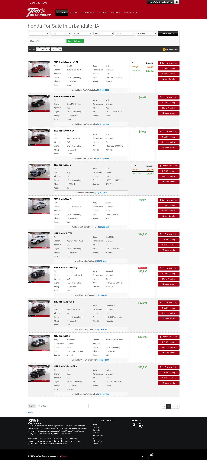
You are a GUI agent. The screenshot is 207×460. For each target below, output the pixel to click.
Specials (96, 433)
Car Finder (96, 430)
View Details (169, 79)
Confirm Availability (168, 63)
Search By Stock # (75, 41)
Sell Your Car (97, 441)
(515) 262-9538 (103, 90)
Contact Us (97, 443)
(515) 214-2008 (103, 360)
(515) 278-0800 (100, 261)
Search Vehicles (168, 33)
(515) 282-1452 (101, 192)
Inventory (96, 427)
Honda (30, 412)
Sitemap (64, 456)
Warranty (96, 438)
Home (95, 424)
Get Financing (168, 68)
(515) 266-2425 (103, 227)
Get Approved (98, 435)
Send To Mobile (168, 73)
